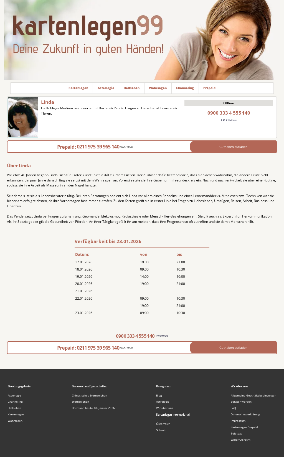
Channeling (15, 401)
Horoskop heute (93, 408)
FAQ (233, 408)
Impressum (238, 421)
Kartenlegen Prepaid (244, 427)
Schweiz (161, 430)
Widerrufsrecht (240, 439)
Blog (159, 395)
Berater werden (241, 401)
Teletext (236, 433)
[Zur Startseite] (142, 40)
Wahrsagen (15, 421)
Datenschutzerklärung (245, 414)
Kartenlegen (16, 414)
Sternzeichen (80, 401)
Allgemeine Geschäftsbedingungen (253, 395)
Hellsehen (14, 408)
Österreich (163, 424)
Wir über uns (164, 408)
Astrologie (14, 395)
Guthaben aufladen (233, 147)
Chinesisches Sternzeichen (89, 395)
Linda (47, 102)
